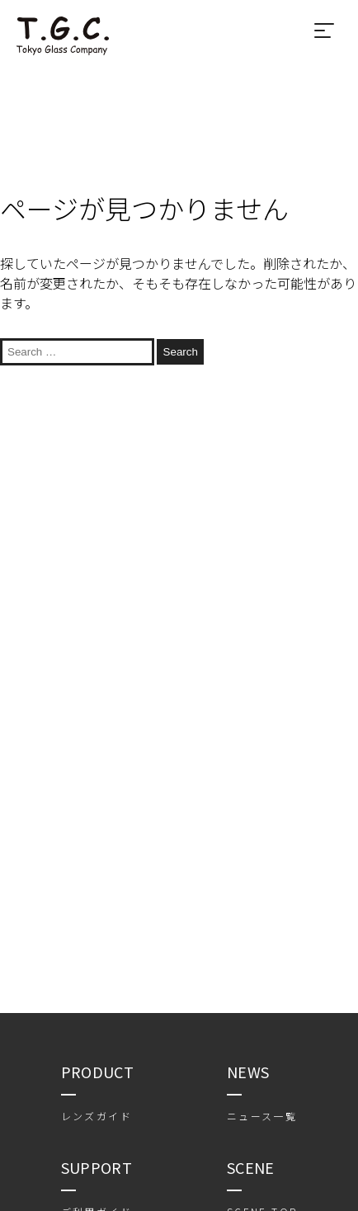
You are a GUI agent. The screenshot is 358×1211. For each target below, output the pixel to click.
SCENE (251, 1167)
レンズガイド (96, 1116)
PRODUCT (97, 1071)
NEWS (248, 1071)
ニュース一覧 (262, 1116)
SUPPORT (97, 1167)
